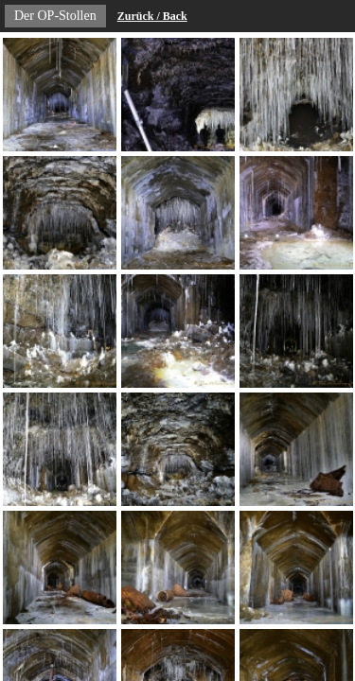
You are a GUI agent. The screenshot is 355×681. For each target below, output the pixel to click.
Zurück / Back (152, 16)
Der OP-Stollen (55, 16)
